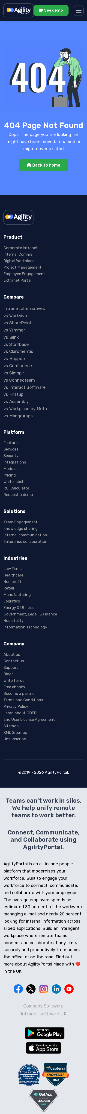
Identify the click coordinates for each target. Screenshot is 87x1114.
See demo (51, 10)
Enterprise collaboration (25, 541)
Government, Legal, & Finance (30, 614)
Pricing (9, 475)
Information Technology (25, 627)
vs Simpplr (13, 373)
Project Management (22, 267)
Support (10, 667)
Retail (8, 588)
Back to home (43, 165)
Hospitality (13, 620)
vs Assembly (16, 401)
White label (13, 481)
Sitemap (11, 726)
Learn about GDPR (20, 713)
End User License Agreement (29, 719)
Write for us (13, 680)
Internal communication (25, 535)
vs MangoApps (18, 416)
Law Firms (12, 568)
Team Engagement (20, 522)
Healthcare (13, 575)
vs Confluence (17, 365)
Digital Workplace (18, 260)
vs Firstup (13, 394)
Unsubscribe (14, 739)
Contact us (13, 661)
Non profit (12, 581)
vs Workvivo (15, 315)
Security (10, 455)
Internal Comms (17, 254)
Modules (10, 468)
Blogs (8, 674)
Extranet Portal (17, 280)
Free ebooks (14, 687)
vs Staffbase (16, 344)
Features (11, 442)
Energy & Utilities (18, 607)
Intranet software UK (43, 1014)
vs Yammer (14, 330)
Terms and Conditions (23, 700)
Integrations (14, 462)
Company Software (43, 1006)
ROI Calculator (16, 488)
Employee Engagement (24, 273)
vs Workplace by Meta (25, 408)
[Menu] (79, 11)
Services (10, 449)
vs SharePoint (17, 322)
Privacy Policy (15, 706)
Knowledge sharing (20, 528)
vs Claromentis (18, 351)
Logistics (11, 601)
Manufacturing (17, 594)
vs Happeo (14, 358)
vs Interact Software (24, 387)
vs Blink (11, 337)
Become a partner (19, 693)
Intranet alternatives (24, 308)
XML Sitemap (15, 732)
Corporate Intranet (20, 247)
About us (11, 654)
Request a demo (18, 494)
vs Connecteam (19, 380)
